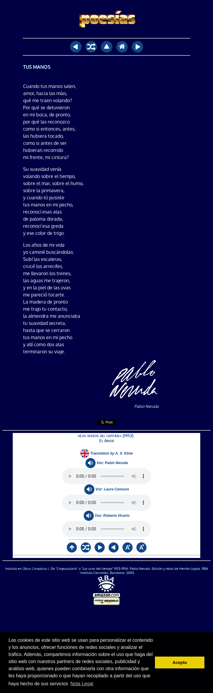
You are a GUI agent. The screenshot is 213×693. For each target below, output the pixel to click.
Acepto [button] (179, 662)
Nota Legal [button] (81, 683)
